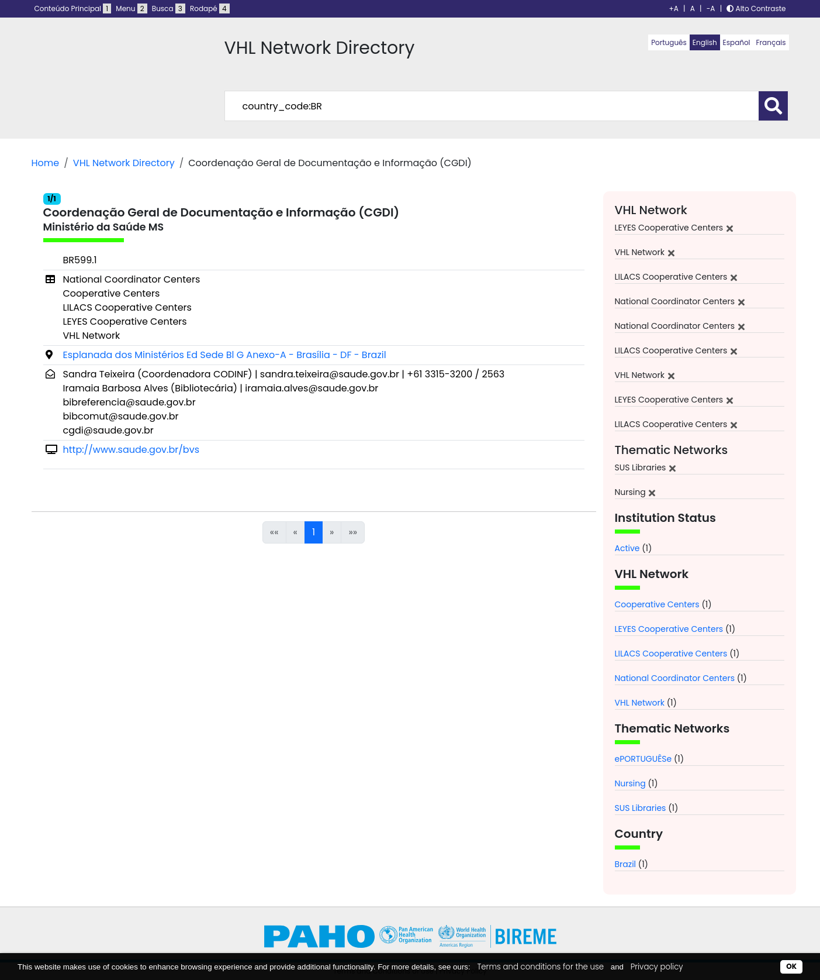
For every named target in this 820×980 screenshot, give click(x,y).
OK (791, 966)
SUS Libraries (640, 808)
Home (46, 163)
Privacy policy (657, 966)
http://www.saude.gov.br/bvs (131, 449)
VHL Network (640, 703)
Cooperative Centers (657, 604)
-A (711, 8)
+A (674, 8)
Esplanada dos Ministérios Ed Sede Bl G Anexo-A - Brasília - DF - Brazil (224, 355)
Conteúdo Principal (73, 8)
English (705, 42)
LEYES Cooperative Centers (669, 629)
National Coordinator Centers (675, 678)
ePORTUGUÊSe (643, 759)
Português (669, 42)
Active (627, 548)
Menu (131, 8)
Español (736, 42)
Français (771, 42)
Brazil (625, 864)
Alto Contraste (756, 8)
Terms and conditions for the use (540, 966)
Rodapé (210, 8)
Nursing (630, 783)
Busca (168, 8)
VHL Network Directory (124, 163)
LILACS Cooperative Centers (671, 653)
